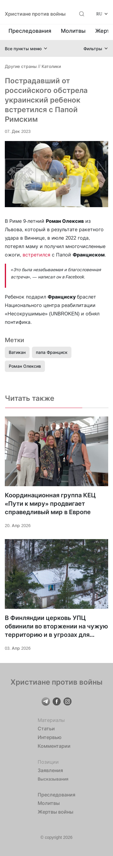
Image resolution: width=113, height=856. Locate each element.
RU (99, 13)
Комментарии (54, 746)
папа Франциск (51, 352)
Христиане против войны (35, 14)
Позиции (48, 762)
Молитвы (73, 31)
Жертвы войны (55, 812)
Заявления (50, 770)
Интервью (49, 737)
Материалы (51, 720)
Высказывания (53, 778)
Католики (51, 66)
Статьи (46, 729)
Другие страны (21, 66)
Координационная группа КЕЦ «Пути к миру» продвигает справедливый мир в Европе (50, 504)
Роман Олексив (25, 366)
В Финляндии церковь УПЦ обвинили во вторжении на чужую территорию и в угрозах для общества (56, 626)
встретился (37, 255)
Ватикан (17, 352)
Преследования (29, 31)
